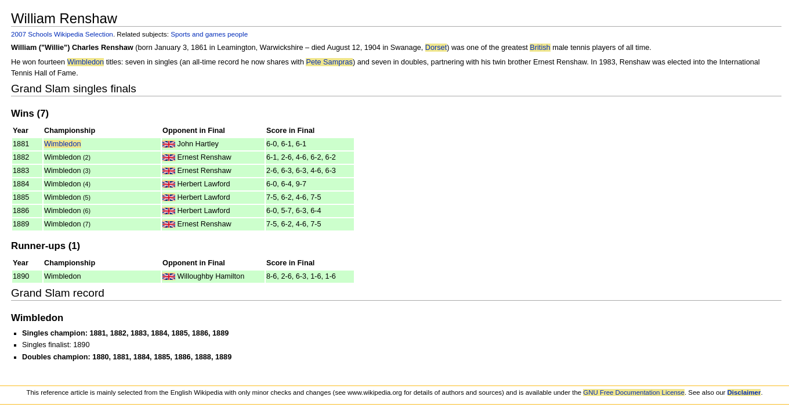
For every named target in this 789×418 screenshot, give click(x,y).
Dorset (436, 48)
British (540, 48)
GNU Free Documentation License (634, 392)
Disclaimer (744, 392)
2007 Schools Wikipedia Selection (62, 34)
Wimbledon (85, 62)
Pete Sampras (329, 62)
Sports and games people (209, 34)
